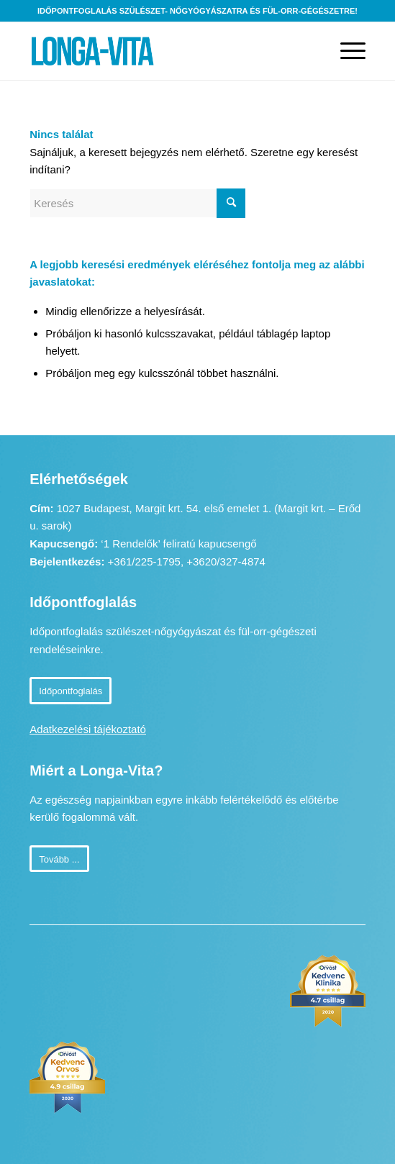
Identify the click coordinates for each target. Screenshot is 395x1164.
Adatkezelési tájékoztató (87, 729)
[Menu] (346, 51)
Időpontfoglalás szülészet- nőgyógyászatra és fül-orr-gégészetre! (197, 10)
